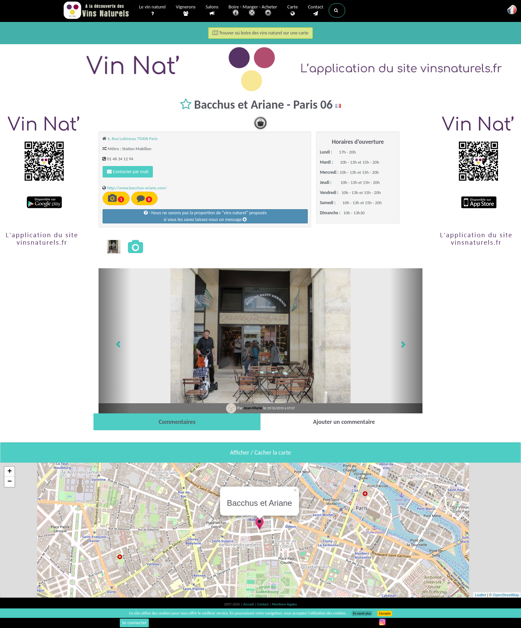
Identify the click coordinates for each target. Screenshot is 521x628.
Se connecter (134, 623)
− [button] (9, 482)
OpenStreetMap (506, 595)
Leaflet (480, 595)
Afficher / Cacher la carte (260, 452)
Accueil (249, 604)
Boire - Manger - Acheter (252, 11)
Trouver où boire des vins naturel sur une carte (260, 33)
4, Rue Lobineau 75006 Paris (132, 138)
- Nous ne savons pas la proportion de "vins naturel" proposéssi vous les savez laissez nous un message (205, 216)
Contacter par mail (127, 171)
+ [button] (9, 472)
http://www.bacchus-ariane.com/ (137, 187)
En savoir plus (362, 613)
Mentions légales (284, 604)
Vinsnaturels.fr (97, 11)
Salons (212, 10)
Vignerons (186, 10)
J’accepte (384, 613)
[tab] (176, 421)
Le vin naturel (152, 10)
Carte (292, 10)
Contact (315, 10)
